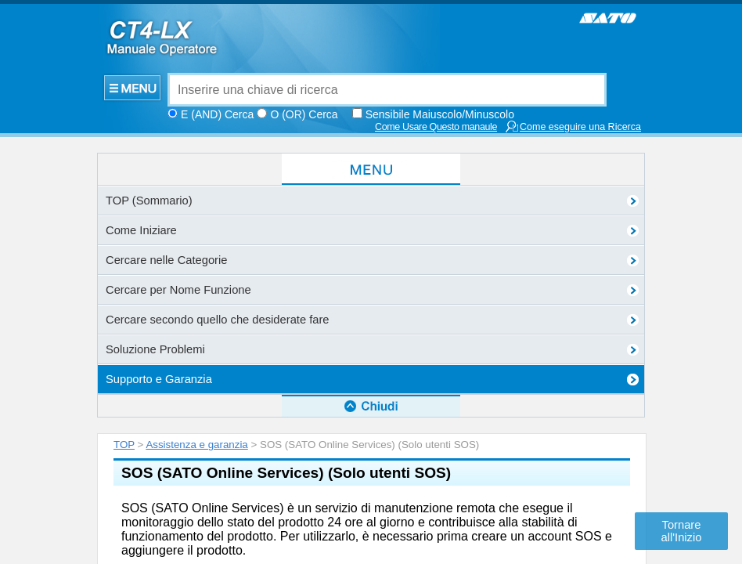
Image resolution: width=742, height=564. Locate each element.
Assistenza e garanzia (196, 164)
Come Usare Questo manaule (436, 126)
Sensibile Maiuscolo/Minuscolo (440, 114)
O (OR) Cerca (303, 114)
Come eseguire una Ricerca (573, 126)
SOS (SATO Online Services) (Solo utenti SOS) (286, 192)
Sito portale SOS (173, 380)
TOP (124, 164)
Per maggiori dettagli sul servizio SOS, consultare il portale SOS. (301, 349)
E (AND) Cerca (217, 114)
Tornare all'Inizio (681, 531)
